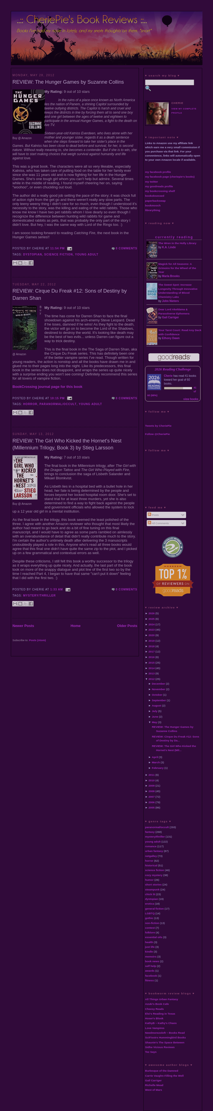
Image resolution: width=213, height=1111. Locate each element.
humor (149, 879)
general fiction (154, 908)
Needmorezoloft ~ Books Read (165, 1032)
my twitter (151, 181)
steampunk (152, 889)
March (156, 762)
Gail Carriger (170, 317)
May (154, 722)
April (155, 757)
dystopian (32, 254)
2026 (152, 613)
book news (152, 961)
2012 (152, 678)
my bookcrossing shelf (160, 191)
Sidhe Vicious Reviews (160, 1047)
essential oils (153, 937)
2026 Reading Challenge (173, 369)
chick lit (150, 894)
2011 (152, 774)
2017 (152, 651)
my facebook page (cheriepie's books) (170, 176)
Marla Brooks (170, 276)
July (154, 711)
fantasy (150, 831)
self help (150, 965)
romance (150, 846)
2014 (152, 668)
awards (149, 970)
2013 (152, 673)
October (157, 694)
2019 (152, 640)
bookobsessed (154, 195)
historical (151, 865)
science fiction (58, 254)
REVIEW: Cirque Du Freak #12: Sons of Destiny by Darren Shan (69, 294)
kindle (149, 951)
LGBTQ (150, 913)
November (158, 689)
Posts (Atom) (37, 640)
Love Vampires (154, 1028)
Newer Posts (23, 626)
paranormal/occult (58, 404)
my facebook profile (158, 171)
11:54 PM (57, 248)
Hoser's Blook (154, 1018)
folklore (150, 932)
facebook (151, 975)
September (159, 700)
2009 (152, 785)
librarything (152, 210)
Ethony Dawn (170, 338)
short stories (153, 884)
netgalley (151, 855)
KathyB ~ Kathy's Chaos (161, 1023)
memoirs (150, 956)
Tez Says (151, 1051)
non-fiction (152, 923)
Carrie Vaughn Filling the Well (164, 1075)
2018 (152, 646)
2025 (152, 618)
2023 (152, 629)
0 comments (126, 248)
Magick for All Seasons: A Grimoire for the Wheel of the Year (177, 268)
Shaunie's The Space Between (164, 1042)
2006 (152, 802)
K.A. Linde (169, 247)
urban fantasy (154, 851)
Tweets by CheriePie (158, 425)
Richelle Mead (154, 1085)
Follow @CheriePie (157, 434)
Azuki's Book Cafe (157, 1003)
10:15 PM (57, 398)
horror (30, 404)
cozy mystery (154, 875)
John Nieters (170, 301)
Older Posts (127, 626)
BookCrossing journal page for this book (47, 387)
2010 (152, 780)
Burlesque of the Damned (161, 1070)
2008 (152, 791)
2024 (152, 624)
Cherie (168, 375)
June (155, 716)
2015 (152, 662)
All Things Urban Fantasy (161, 999)
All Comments (158, 523)
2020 (152, 635)
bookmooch (153, 205)
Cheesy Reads (154, 1008)
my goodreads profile (159, 186)
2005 (152, 807)
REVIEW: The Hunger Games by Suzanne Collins (68, 82)
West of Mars (153, 1089)
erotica (149, 903)
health (149, 942)
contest (150, 927)
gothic (149, 918)
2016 (152, 657)
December (158, 683)
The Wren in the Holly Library (177, 243)
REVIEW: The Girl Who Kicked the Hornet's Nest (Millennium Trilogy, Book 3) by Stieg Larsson (66, 444)
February (157, 767)
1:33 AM (56, 589)
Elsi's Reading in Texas (160, 1013)
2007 (152, 796)
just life (150, 946)
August (156, 705)
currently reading (174, 237)
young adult (86, 254)
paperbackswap (155, 200)
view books (190, 399)
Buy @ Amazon (22, 138)
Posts (153, 514)
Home (75, 626)
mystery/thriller (39, 595)
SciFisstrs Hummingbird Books (165, 1037)
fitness (149, 980)
